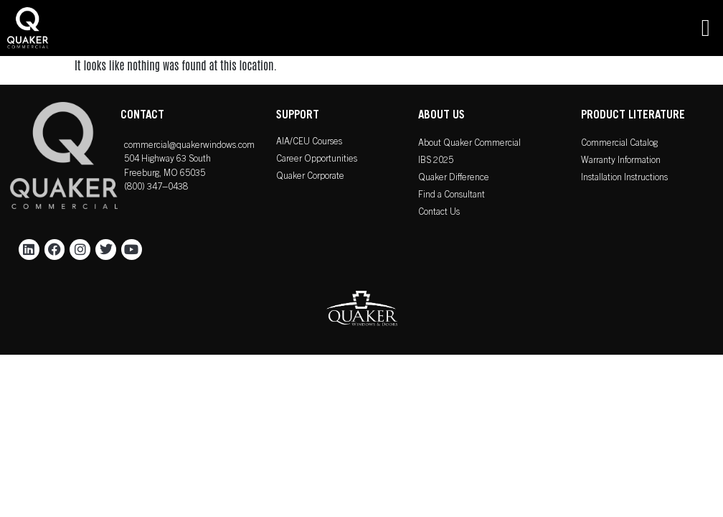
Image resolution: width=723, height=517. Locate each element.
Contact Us (439, 213)
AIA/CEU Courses (309, 142)
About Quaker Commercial (469, 144)
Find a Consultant (451, 195)
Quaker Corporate (310, 177)
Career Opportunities (316, 159)
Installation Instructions (624, 178)
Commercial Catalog (619, 144)
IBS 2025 (435, 161)
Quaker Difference (453, 178)
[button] (705, 28)
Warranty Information (621, 161)
